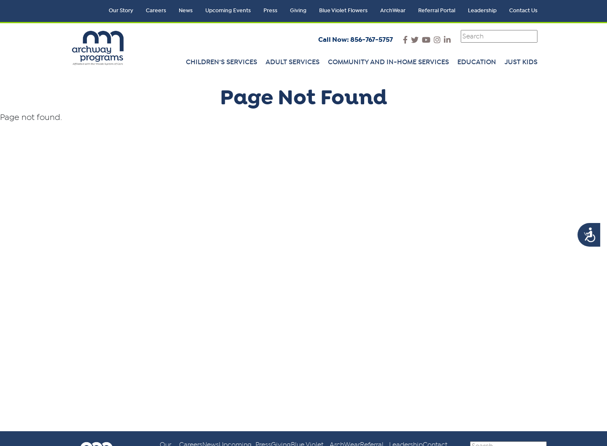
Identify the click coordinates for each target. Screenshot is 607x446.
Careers (156, 11)
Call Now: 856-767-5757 (355, 39)
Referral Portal (436, 11)
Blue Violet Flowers (343, 11)
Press (270, 11)
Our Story (121, 11)
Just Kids (521, 62)
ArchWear (393, 11)
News (186, 11)
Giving (298, 11)
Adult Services (293, 62)
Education (476, 62)
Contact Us (523, 11)
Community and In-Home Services (388, 62)
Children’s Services (221, 62)
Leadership (482, 11)
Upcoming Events (228, 11)
